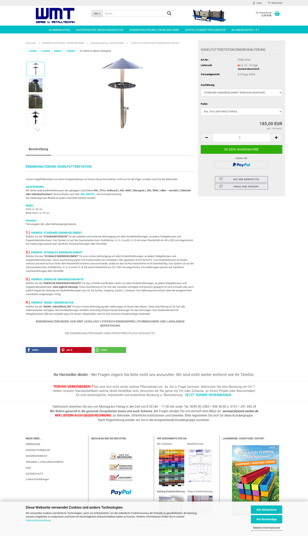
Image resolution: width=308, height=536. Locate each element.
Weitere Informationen (266, 527)
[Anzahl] (241, 137)
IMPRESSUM (33, 444)
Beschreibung (38, 149)
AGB (28, 467)
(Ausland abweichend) (248, 69)
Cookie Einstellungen (37, 479)
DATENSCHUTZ (34, 473)
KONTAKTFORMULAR (38, 450)
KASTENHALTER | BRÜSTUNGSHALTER (99, 29)
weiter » (58, 50)
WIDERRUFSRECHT (37, 456)
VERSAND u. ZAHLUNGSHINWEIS (44, 461)
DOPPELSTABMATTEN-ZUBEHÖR (205, 29)
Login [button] (257, 3)
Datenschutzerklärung (38, 520)
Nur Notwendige (267, 519)
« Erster (32, 50)
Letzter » (72, 50)
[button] (37, 130)
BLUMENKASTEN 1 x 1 (245, 29)
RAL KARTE (87, 194)
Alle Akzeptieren (266, 509)
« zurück (45, 50)
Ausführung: (208, 84)
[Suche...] (97, 13)
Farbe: (204, 103)
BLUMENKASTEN (59, 29)
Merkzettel (275, 3)
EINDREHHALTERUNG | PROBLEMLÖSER (154, 29)
